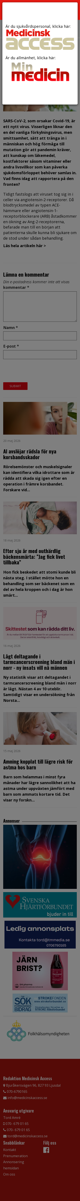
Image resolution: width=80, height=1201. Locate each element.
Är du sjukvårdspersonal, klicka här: (40, 37)
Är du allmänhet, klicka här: (40, 69)
